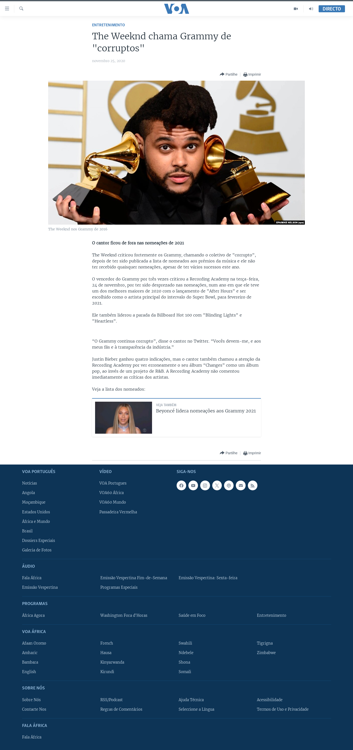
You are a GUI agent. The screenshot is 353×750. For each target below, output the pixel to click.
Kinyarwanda (112, 662)
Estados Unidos (36, 512)
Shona (184, 662)
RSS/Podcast (111, 700)
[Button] (228, 74)
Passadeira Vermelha (118, 512)
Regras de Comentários (121, 709)
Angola (28, 493)
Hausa (105, 653)
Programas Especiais (118, 587)
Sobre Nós (31, 700)
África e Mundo (36, 521)
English (29, 672)
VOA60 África (111, 493)
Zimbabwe (266, 653)
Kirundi (107, 672)
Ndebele (186, 653)
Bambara (30, 662)
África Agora (33, 615)
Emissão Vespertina (40, 587)
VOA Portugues (112, 483)
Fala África (31, 578)
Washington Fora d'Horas (123, 615)
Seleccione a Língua (196, 709)
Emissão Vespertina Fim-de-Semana (133, 578)
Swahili (185, 643)
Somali (185, 672)
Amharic (29, 653)
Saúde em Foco (192, 615)
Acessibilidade (270, 700)
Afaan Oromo (34, 643)
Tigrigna (265, 643)
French (106, 643)
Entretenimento (108, 25)
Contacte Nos (34, 709)
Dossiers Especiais (38, 540)
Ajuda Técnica (191, 700)
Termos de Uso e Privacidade (283, 709)
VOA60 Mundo (112, 502)
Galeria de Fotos (36, 550)
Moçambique (33, 502)
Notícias (29, 483)
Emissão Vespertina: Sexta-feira (208, 578)
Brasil (27, 531)
